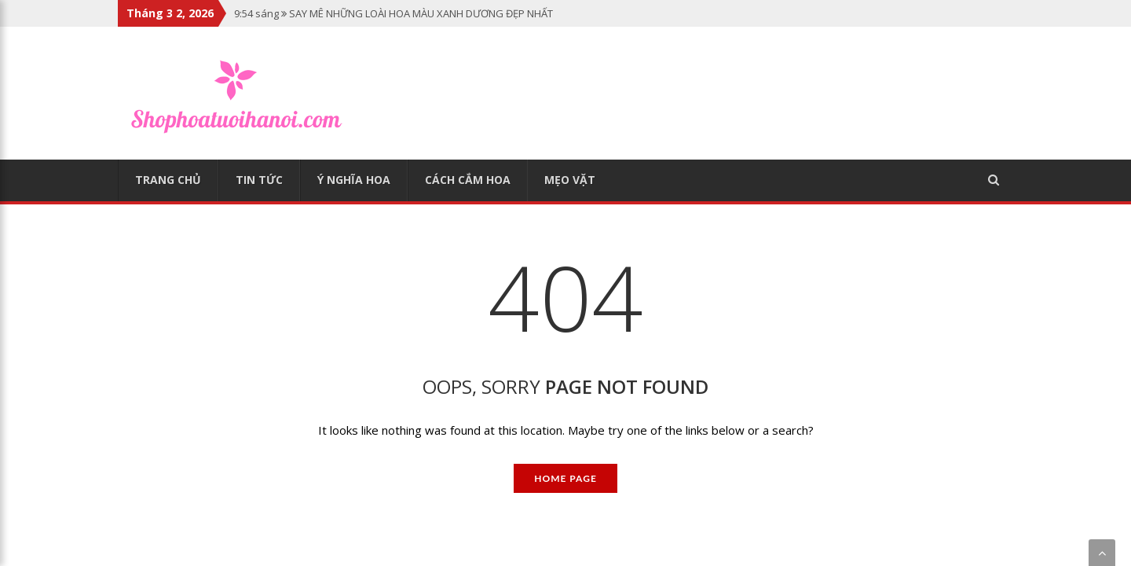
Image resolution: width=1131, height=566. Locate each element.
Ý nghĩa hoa (353, 179)
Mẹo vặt (569, 179)
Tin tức (259, 179)
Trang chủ (168, 179)
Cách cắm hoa (468, 179)
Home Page (565, 478)
